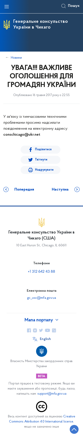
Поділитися (43, 149)
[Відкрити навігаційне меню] (6, 6)
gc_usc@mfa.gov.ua (41, 298)
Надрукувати (44, 170)
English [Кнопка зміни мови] (45, 339)
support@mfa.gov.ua (51, 393)
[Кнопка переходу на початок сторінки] (74, 429)
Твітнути (41, 159)
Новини (16, 58)
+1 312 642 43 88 (41, 272)
